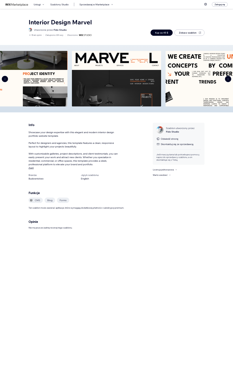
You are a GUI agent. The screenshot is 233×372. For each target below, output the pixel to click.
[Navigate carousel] (5, 79)
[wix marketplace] (16, 4)
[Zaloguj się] (220, 4)
